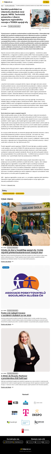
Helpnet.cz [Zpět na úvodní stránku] (8, 2)
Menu (46, 2)
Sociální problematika (10, 5)
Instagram (45, 442)
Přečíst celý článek (6, 261)
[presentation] (25, 224)
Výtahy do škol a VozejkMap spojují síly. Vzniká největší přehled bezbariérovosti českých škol (22, 251)
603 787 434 (7, 442)
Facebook (30, 442)
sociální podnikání (20, 193)
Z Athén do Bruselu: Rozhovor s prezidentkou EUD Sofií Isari (14, 377)
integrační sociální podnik (8, 193)
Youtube (37, 442)
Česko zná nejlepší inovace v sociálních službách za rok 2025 (16, 314)
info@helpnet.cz (17, 442)
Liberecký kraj (11, 185)
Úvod (2, 5)
